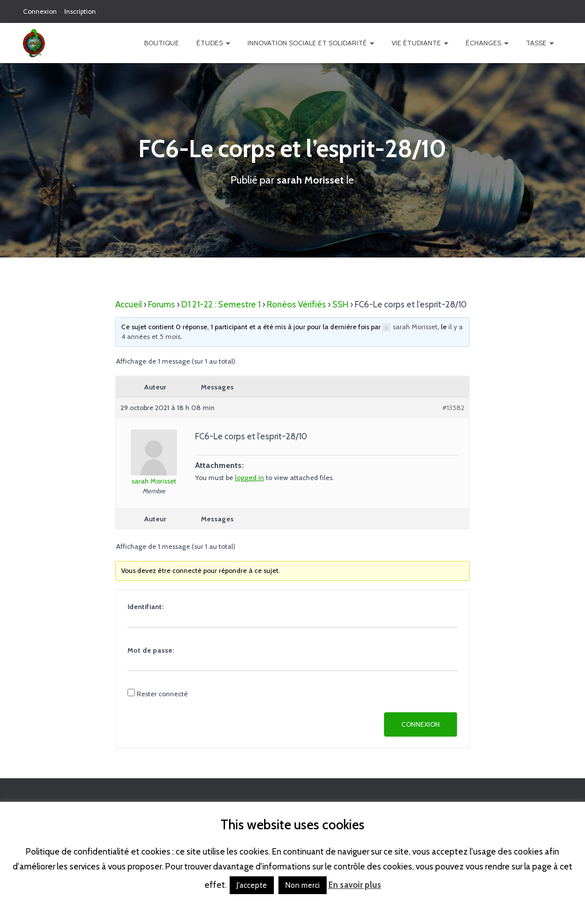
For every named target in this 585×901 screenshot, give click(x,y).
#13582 (453, 407)
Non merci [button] (302, 885)
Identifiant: (145, 606)
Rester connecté (162, 693)
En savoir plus (354, 885)
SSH (340, 304)
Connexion (40, 11)
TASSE (540, 42)
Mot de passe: (150, 649)
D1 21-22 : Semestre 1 (221, 304)
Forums (161, 304)
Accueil (128, 304)
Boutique (161, 42)
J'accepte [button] (252, 885)
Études (213, 42)
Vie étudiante (420, 42)
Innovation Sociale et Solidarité (310, 42)
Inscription (80, 11)
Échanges (487, 42)
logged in (249, 477)
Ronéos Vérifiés (296, 304)
